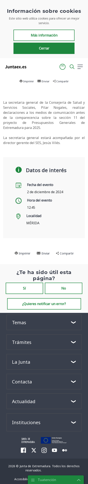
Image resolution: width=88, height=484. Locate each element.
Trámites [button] (21, 342)
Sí (24, 288)
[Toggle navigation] (32, 75)
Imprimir (22, 253)
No (63, 288)
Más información (44, 44)
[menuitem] (23, 450)
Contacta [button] (22, 381)
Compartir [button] (65, 253)
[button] (62, 75)
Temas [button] (19, 322)
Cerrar (44, 57)
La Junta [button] (21, 362)
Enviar (43, 253)
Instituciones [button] (26, 422)
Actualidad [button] (23, 401)
